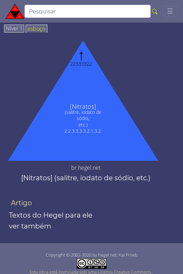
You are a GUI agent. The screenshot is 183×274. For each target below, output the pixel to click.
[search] (88, 11)
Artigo (21, 203)
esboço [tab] (36, 29)
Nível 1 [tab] (14, 29)
